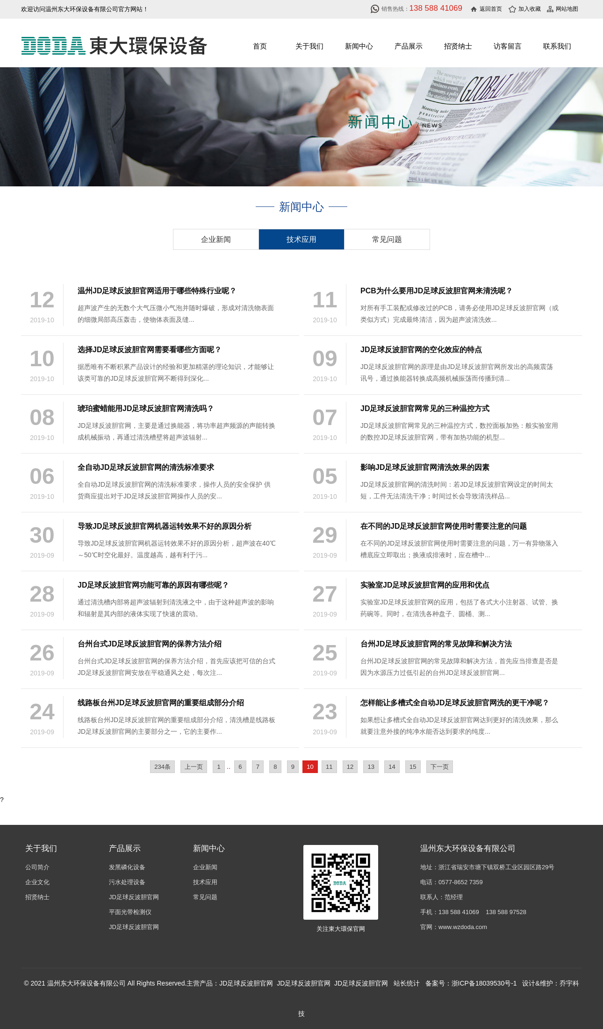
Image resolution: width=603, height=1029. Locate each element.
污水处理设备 (127, 882)
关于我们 (309, 46)
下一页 (440, 766)
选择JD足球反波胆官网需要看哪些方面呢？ (150, 350)
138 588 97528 (506, 911)
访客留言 (508, 46)
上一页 (194, 766)
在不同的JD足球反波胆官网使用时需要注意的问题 (443, 526)
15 (412, 766)
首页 (260, 46)
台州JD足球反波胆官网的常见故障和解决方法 (436, 644)
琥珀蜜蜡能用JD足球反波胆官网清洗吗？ (146, 408)
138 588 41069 (458, 911)
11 (329, 766)
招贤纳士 (458, 46)
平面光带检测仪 (130, 911)
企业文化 (37, 882)
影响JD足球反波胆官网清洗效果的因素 (424, 467)
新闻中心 (359, 46)
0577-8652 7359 (460, 882)
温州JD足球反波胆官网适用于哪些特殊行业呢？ (157, 291)
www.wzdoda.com (462, 926)
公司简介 (37, 867)
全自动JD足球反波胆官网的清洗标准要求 (146, 467)
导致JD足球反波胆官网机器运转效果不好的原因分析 (164, 526)
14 (391, 766)
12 (350, 766)
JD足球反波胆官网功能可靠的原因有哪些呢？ (153, 585)
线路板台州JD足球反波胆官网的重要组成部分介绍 (161, 703)
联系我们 (557, 46)
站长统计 (407, 983)
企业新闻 (216, 239)
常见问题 (387, 239)
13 (370, 766)
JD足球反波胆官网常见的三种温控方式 (424, 408)
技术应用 (301, 239)
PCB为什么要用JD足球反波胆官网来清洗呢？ (436, 291)
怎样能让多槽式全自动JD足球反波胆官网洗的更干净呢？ (454, 703)
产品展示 (409, 46)
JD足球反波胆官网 (134, 897)
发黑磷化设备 (127, 867)
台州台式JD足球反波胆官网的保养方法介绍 (150, 644)
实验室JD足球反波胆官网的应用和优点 (424, 585)
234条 (162, 766)
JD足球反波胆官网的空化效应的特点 (421, 350)
